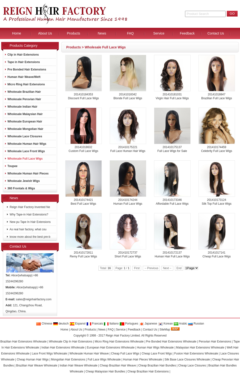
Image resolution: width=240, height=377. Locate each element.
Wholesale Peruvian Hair (23, 99)
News (101, 329)
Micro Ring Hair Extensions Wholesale (119, 341)
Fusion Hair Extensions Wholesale (196, 353)
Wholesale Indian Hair (21, 106)
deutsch (61, 323)
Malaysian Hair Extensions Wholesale (200, 347)
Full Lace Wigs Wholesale (104, 359)
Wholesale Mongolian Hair (24, 129)
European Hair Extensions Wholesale (111, 347)
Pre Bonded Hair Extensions (25, 69)
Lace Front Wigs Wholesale (49, 353)
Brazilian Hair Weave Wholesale (36, 365)
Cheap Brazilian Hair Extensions (148, 371)
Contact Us (150, 329)
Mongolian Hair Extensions (68, 359)
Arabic (180, 323)
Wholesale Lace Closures (23, 136)
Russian (196, 323)
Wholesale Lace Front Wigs (25, 151)
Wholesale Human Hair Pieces (26, 173)
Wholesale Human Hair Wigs (25, 143)
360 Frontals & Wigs (20, 188)
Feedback (134, 329)
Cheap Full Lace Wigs (125, 353)
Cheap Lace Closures (192, 365)
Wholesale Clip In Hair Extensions (70, 341)
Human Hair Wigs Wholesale (155, 347)
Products (73, 47)
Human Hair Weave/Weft (23, 77)
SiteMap (165, 329)
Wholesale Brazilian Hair (23, 91)
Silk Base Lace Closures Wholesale (187, 359)
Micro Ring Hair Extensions (25, 84)
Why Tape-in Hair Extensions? (28, 214)
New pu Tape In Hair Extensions (30, 222)
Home (64, 329)
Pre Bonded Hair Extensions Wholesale (171, 341)
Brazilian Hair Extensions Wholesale (23, 341)
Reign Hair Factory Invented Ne (29, 207)
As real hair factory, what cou (28, 229)
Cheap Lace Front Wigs (157, 353)
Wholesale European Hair (23, 121)
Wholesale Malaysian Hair (24, 114)
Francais (94, 323)
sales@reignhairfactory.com (33, 299)
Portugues (129, 323)
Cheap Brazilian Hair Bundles (157, 365)
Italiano (111, 323)
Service (121, 329)
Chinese (44, 323)
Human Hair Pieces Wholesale (142, 359)
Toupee (11, 166)
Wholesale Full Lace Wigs (105, 47)
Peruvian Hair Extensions (215, 341)
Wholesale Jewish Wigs (22, 181)
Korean (165, 323)
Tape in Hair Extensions (22, 62)
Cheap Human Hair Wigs (33, 359)
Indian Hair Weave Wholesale (78, 365)
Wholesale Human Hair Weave (89, 353)
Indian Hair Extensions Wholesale (63, 347)
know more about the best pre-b (29, 236)
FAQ (111, 329)
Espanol (78, 323)
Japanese (148, 323)
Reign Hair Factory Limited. (123, 335)
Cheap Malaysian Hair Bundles (105, 371)
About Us (76, 329)
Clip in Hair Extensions (22, 54)
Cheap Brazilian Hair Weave (118, 365)
